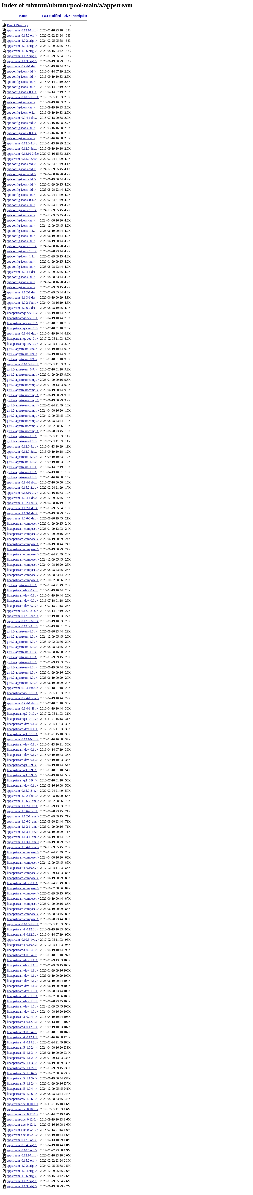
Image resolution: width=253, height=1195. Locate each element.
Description (79, 15)
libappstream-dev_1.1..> (22, 960)
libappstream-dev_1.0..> (22, 991)
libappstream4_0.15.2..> (22, 1042)
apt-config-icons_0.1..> (22, 92)
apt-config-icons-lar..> (21, 81)
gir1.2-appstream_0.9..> (22, 349)
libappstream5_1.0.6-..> (22, 1073)
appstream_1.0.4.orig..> (22, 45)
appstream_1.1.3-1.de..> (22, 513)
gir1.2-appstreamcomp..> (23, 374)
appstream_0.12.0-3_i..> (22, 626)
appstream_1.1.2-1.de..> (22, 508)
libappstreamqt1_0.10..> (22, 718)
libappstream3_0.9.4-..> (22, 950)
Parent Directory (17, 25)
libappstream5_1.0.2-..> (22, 1047)
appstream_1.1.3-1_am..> (23, 837)
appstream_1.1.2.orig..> (22, 56)
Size (67, 15)
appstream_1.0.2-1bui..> (22, 302)
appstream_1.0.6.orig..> (22, 51)
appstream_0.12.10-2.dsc (23, 153)
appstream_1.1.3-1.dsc (21, 297)
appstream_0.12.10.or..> (22, 30)
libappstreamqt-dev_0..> (22, 313)
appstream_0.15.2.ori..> (22, 35)
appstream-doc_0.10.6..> (22, 1109)
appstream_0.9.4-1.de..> (22, 333)
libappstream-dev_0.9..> (22, 590)
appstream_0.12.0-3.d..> (22, 446)
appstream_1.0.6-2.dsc (21, 307)
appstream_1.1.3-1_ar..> (22, 831)
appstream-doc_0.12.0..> (22, 1114)
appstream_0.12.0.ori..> (22, 1140)
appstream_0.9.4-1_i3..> (22, 708)
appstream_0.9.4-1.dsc (21, 66)
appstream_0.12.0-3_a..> (22, 611)
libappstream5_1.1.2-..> (22, 1057)
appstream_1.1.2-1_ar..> (22, 806)
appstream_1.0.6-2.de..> (22, 518)
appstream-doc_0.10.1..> (22, 1104)
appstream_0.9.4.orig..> (22, 1145)
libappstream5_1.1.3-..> (22, 1052)
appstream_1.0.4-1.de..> (22, 497)
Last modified (51, 15)
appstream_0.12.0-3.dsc (22, 143)
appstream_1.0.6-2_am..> (23, 801)
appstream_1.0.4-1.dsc (21, 271)
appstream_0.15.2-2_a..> (22, 790)
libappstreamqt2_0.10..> (22, 693)
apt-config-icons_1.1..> (22, 230)
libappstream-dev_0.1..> (22, 724)
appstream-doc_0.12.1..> (22, 1124)
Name (23, 15)
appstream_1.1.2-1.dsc (21, 292)
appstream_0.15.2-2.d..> (22, 487)
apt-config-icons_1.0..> (22, 210)
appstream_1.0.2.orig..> (22, 40)
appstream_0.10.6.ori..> (22, 1150)
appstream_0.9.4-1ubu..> (23, 117)
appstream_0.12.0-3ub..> (23, 148)
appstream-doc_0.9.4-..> (22, 1129)
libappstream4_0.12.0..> (22, 929)
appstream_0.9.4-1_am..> (23, 698)
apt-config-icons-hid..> (21, 71)
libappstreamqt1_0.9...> (22, 765)
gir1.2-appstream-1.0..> (22, 436)
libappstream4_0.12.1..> (22, 1037)
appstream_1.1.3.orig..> (22, 61)
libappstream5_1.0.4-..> (22, 1088)
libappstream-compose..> (23, 523)
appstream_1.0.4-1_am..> (23, 847)
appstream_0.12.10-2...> (22, 492)
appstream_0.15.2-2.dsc (22, 158)
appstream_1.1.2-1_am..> (23, 816)
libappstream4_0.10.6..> (22, 867)
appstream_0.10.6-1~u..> (23, 97)
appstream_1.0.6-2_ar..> (22, 811)
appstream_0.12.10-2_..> (23, 739)
